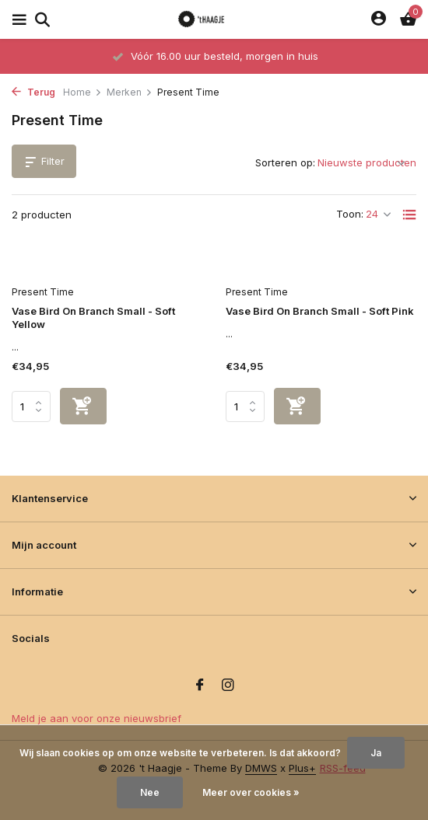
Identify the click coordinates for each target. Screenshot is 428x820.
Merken (130, 92)
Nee (150, 792)
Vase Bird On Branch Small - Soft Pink (320, 311)
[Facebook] (200, 685)
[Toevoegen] (83, 406)
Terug (33, 92)
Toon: (349, 214)
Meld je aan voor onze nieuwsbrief (96, 718)
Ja (375, 753)
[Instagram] (228, 685)
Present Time (43, 292)
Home (82, 92)
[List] (409, 215)
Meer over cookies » (251, 792)
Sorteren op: (285, 162)
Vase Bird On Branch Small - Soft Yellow (93, 317)
